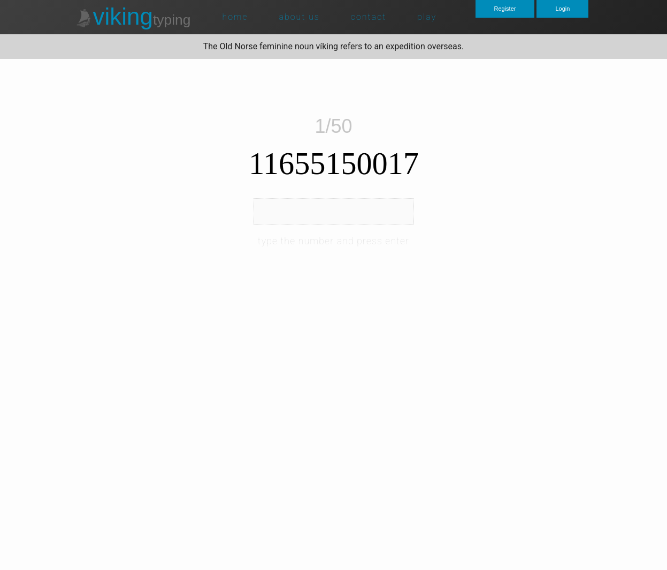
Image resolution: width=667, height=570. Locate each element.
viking (132, 16)
